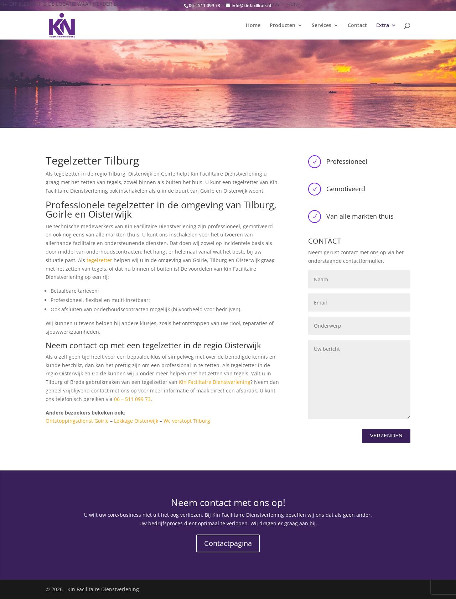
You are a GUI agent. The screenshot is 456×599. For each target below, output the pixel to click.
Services (321, 25)
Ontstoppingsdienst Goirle (77, 420)
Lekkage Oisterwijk (136, 420)
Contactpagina (228, 543)
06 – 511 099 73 (132, 399)
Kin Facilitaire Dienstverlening (214, 382)
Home (253, 25)
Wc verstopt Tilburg (187, 420)
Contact (357, 25)
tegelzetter (99, 260)
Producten (282, 25)
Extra (382, 25)
